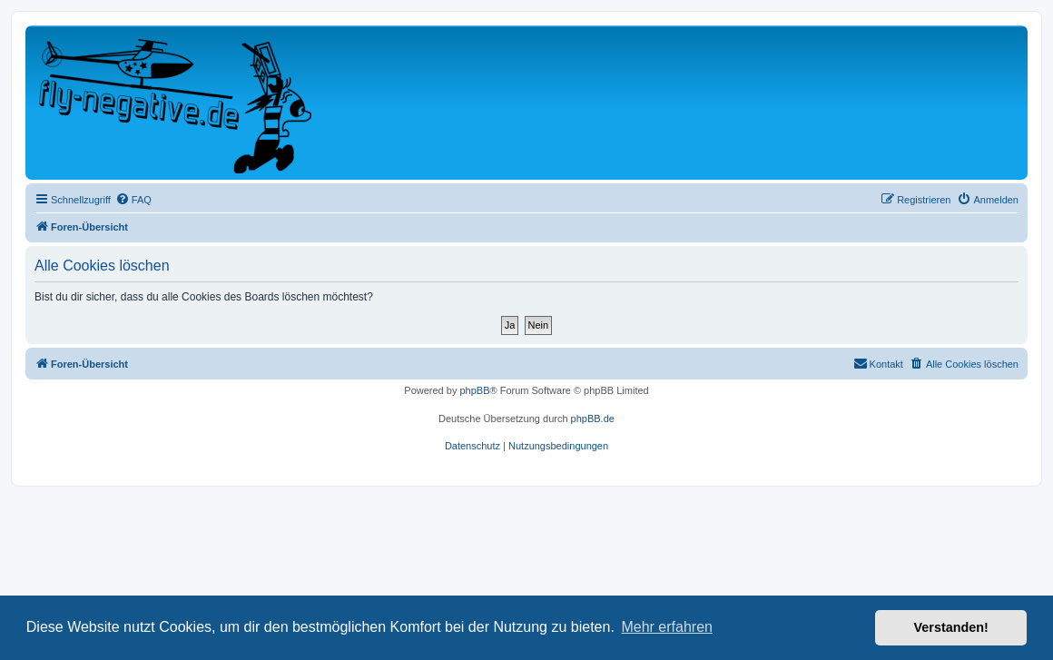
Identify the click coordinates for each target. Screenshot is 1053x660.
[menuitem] (133, 200)
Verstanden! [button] (951, 627)
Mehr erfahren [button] (667, 627)
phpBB (474, 390)
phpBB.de (593, 418)
